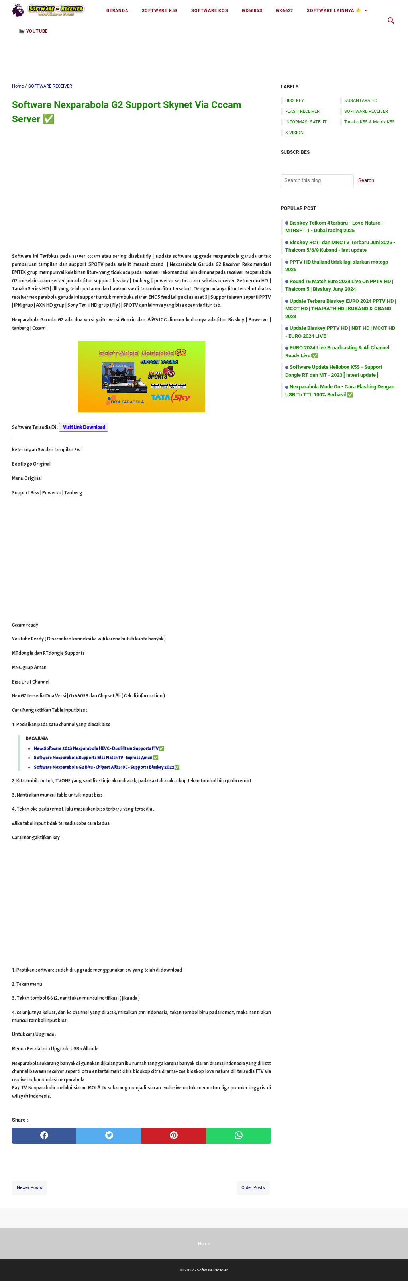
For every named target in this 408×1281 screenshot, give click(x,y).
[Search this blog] (391, 20)
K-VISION (294, 132)
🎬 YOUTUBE (33, 31)
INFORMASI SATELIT (306, 122)
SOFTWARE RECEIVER (366, 111)
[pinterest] (173, 1136)
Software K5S (160, 10)
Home (204, 1243)
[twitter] (108, 1136)
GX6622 (284, 10)
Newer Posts (29, 1187)
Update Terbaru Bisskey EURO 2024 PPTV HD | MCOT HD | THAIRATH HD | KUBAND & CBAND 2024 (340, 308)
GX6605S (252, 10)
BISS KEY (294, 100)
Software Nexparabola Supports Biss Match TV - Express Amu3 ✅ (96, 757)
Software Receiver (212, 1270)
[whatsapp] (238, 1136)
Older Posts (253, 1187)
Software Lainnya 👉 (334, 10)
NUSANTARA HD (360, 100)
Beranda (117, 10)
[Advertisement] (204, 51)
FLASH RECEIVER (302, 111)
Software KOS (209, 10)
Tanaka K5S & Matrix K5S (369, 122)
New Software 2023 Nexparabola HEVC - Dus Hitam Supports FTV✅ (99, 748)
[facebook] (44, 1136)
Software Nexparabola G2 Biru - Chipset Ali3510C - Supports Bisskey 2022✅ (107, 767)
